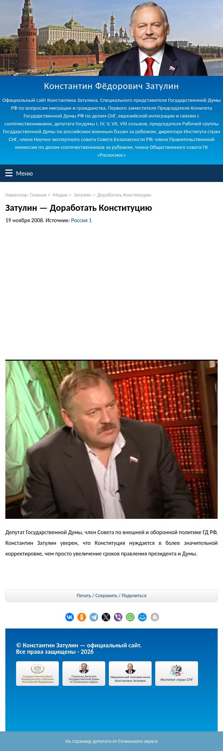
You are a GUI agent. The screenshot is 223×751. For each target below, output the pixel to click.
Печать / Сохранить (97, 596)
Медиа (60, 195)
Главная (38, 195)
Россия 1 (81, 220)
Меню (8, 173)
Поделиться (134, 595)
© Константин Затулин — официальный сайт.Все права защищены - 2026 (79, 648)
